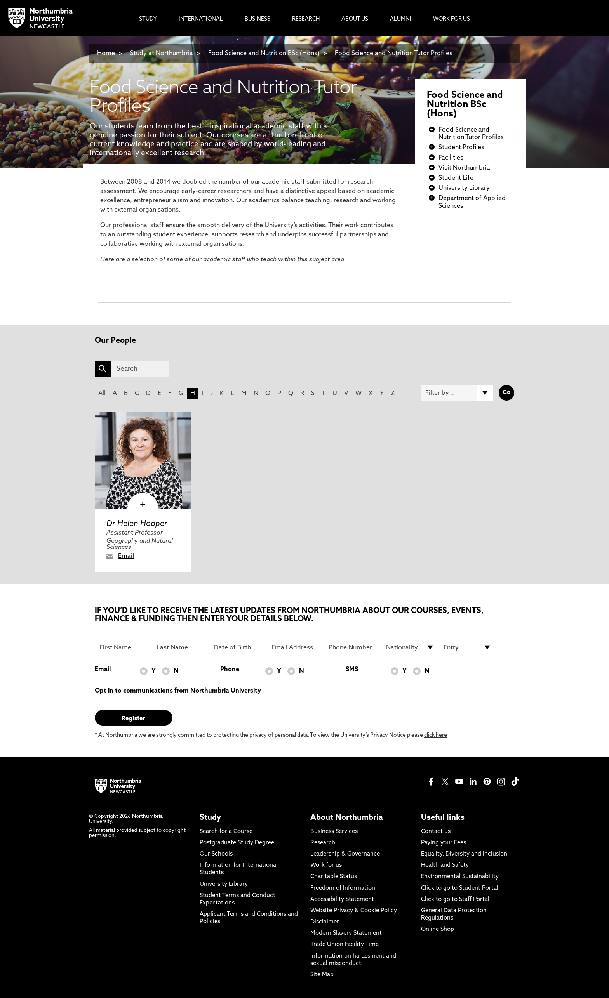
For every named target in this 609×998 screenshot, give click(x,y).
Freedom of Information (342, 888)
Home (106, 53)
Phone (229, 669)
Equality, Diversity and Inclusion (464, 854)
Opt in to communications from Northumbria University (178, 691)
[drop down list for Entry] (468, 647)
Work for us (326, 865)
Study (210, 818)
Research (322, 843)
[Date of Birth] (238, 647)
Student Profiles (461, 147)
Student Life (455, 178)
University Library (464, 188)
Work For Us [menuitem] (451, 19)
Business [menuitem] (257, 19)
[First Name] (123, 647)
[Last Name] (181, 647)
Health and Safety (445, 865)
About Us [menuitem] (354, 19)
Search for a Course (226, 832)
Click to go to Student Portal (459, 888)
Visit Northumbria (464, 168)
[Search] (140, 369)
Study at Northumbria (161, 53)
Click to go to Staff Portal (455, 900)
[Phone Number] (353, 647)
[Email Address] (296, 647)
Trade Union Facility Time (344, 945)
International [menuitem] (201, 19)
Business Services (334, 832)
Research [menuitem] (306, 19)
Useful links (443, 818)
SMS (352, 669)
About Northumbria (346, 818)
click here (435, 735)
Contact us (436, 832)
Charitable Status (333, 877)
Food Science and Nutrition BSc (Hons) (264, 53)
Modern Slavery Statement (346, 933)
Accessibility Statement (342, 900)
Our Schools (216, 854)
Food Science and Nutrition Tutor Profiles (393, 53)
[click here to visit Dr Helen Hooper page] (143, 460)
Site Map (322, 975)
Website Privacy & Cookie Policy (353, 911)
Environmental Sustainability (460, 877)
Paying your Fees (443, 843)
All (102, 394)
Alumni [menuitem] (400, 19)
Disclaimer (324, 922)
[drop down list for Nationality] (410, 647)
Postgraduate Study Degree (237, 843)
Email (126, 556)
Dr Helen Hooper (136, 524)
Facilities (450, 158)
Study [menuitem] (148, 19)
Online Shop (437, 929)
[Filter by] (457, 393)
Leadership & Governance (345, 854)
